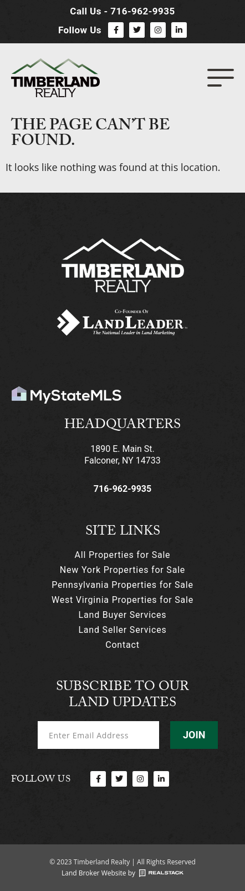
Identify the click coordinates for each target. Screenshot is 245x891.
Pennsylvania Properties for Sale (122, 585)
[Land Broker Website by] (161, 873)
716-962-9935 (122, 489)
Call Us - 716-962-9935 (122, 11)
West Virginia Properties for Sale (122, 600)
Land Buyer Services (123, 615)
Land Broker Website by (98, 873)
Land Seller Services (122, 630)
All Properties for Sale (123, 555)
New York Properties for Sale (122, 570)
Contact (122, 645)
